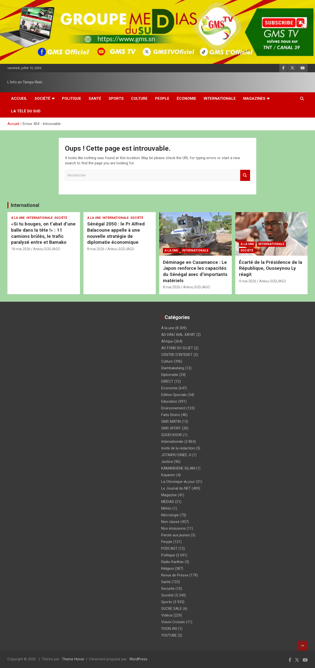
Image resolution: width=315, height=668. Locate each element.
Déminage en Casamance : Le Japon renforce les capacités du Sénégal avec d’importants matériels (195, 271)
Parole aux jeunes (175, 535)
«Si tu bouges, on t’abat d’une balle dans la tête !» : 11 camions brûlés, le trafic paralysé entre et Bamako (43, 233)
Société (42, 98)
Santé (95, 98)
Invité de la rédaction (178, 448)
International (25, 205)
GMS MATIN (171, 421)
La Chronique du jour (178, 481)
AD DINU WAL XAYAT (178, 334)
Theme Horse (73, 659)
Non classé (170, 522)
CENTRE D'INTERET (177, 354)
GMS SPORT (171, 428)
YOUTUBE (169, 635)
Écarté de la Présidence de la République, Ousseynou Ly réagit (270, 268)
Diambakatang (172, 368)
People (162, 98)
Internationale (220, 98)
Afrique (167, 341)
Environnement (173, 408)
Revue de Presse (174, 575)
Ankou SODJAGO (46, 249)
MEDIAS (167, 501)
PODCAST (169, 548)
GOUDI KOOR (171, 435)
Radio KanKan (172, 562)
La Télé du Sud (25, 111)
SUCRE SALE (171, 608)
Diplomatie (169, 374)
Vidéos (167, 615)
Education (169, 401)
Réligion (167, 568)
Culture (139, 98)
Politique (71, 98)
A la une (18, 218)
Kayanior (168, 475)
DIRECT (167, 381)
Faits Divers (170, 415)
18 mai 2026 (20, 249)
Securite (168, 588)
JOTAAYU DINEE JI (176, 455)
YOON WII (169, 628)
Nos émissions (173, 528)
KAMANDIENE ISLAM (178, 468)
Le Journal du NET (176, 488)
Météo (166, 508)
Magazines (254, 98)
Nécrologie (170, 515)
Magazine (169, 495)
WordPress (138, 659)
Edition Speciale (174, 395)
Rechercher (245, 175)
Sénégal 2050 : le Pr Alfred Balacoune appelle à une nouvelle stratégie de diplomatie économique (116, 233)
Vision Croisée (173, 622)
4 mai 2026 (247, 281)
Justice (167, 461)
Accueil (19, 98)
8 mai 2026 (95, 249)
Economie (169, 388)
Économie (186, 98)
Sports (116, 98)
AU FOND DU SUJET (177, 348)
